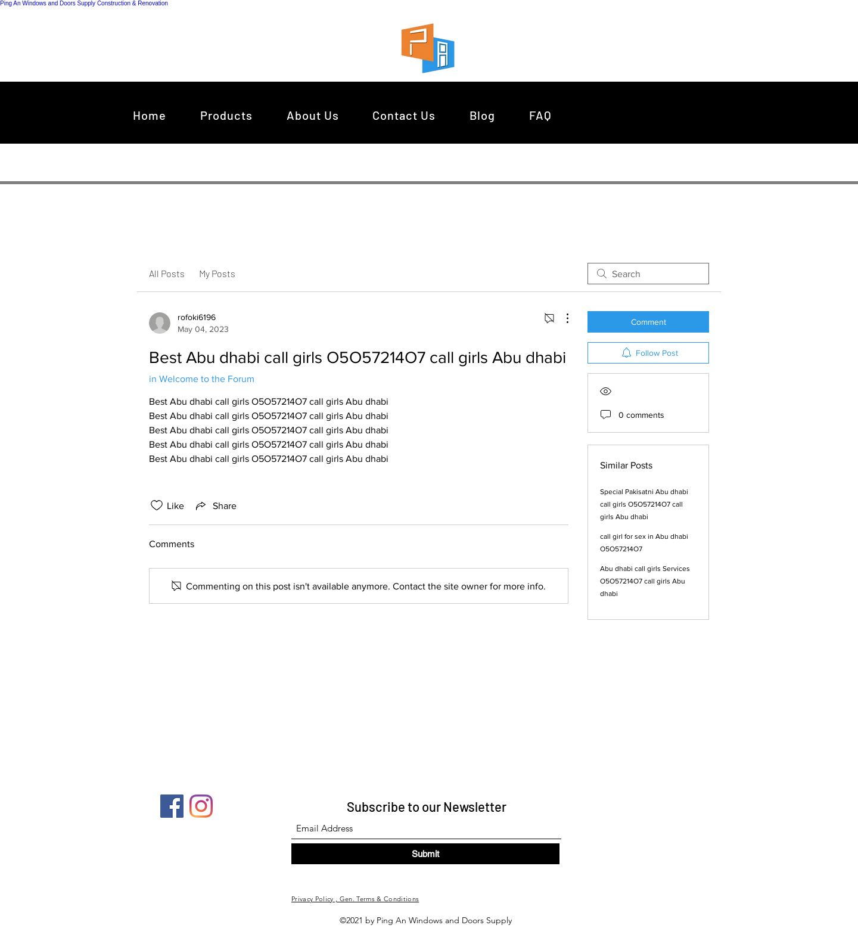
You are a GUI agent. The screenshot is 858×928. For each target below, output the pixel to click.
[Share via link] (215, 505)
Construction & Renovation (132, 3)
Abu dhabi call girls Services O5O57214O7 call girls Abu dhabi (645, 581)
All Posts (167, 273)
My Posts (217, 273)
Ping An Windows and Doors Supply (47, 3)
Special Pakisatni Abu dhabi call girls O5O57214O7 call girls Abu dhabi (644, 504)
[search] (648, 273)
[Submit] (425, 853)
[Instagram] (201, 806)
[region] (431, 48)
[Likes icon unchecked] (156, 505)
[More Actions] (561, 318)
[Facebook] (172, 806)
